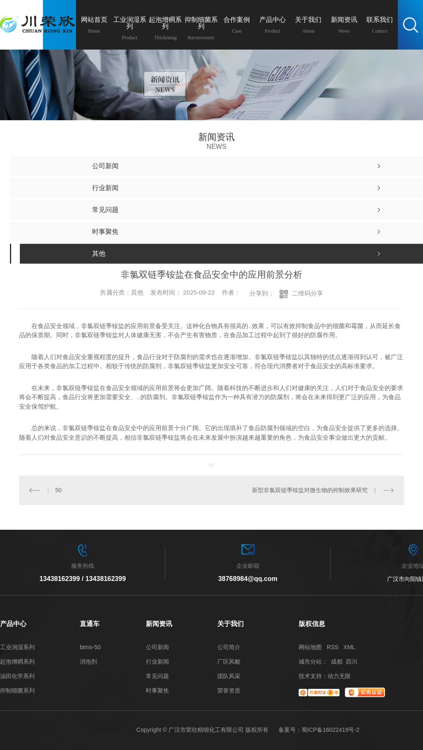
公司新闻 (157, 647)
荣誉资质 (228, 691)
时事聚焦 (157, 691)
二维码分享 (307, 293)
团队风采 (228, 676)
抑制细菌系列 (17, 691)
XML (349, 647)
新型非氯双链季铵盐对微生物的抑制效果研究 (310, 490)
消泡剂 (88, 662)
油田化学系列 (17, 676)
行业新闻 (157, 662)
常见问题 (157, 676)
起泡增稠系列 (17, 662)
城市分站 (310, 661)
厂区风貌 (228, 662)
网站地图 (310, 647)
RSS (333, 647)
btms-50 (90, 647)
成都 (336, 661)
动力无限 (339, 676)
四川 (351, 661)
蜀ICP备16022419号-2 (330, 729)
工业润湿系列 (17, 647)
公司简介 (228, 647)
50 (58, 490)
